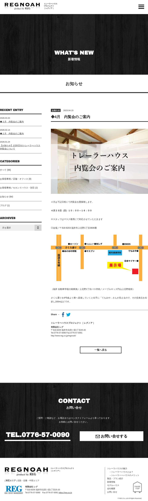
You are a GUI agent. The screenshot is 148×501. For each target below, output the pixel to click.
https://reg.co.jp (65, 493)
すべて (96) (5, 170)
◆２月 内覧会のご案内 (12, 133)
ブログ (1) (5, 205)
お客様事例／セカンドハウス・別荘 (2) (19, 187)
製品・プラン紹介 (115, 479)
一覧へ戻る (101, 350)
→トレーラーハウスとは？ (120, 472)
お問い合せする (112, 436)
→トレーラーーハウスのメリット (123, 475)
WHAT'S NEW (74, 56)
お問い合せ (112, 492)
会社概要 (111, 489)
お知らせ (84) (6, 196)
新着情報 (111, 482)
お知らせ (56, 110)
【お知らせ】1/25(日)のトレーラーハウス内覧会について (20, 147)
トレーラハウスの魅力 (117, 468)
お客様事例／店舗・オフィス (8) (15, 179)
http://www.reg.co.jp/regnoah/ (63, 336)
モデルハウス (113, 485)
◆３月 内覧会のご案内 (12, 121)
